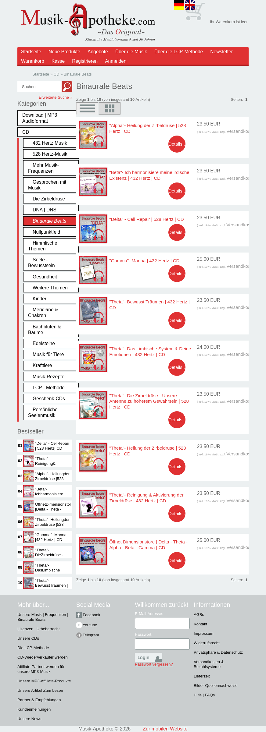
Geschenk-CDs (49, 398)
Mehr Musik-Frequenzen (43, 167)
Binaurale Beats (49, 221)
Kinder (39, 298)
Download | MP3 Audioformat (39, 117)
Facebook (88, 615)
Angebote (98, 51)
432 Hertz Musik (50, 143)
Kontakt (200, 624)
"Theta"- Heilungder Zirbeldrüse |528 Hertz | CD (52, 524)
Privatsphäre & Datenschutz (218, 652)
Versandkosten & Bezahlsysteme (209, 664)
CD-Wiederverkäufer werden (42, 657)
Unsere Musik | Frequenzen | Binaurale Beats (42, 617)
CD (25, 132)
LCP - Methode (49, 387)
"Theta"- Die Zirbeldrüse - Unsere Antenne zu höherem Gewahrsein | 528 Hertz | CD (149, 401)
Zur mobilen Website (165, 728)
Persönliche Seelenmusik (42, 412)
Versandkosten (241, 131)
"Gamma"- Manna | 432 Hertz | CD (144, 260)
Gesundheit (45, 276)
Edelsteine (44, 343)
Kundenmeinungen (34, 709)
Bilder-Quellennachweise (216, 685)
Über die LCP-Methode (178, 51)
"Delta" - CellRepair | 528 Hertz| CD (52, 446)
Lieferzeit (202, 676)
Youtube (86, 625)
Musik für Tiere (48, 354)
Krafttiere (42, 365)
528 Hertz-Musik (50, 154)
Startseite (31, 51)
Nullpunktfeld (46, 232)
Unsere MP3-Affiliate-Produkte (44, 681)
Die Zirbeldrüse (49, 198)
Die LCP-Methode (33, 647)
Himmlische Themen (42, 245)
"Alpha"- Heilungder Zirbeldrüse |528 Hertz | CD (52, 479)
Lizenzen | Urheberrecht (38, 629)
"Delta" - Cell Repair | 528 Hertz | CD (146, 219)
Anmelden (115, 61)
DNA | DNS (44, 209)
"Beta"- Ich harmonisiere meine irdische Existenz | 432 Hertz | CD (149, 175)
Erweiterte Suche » (55, 97)
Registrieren (85, 61)
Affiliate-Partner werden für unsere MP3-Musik (40, 669)
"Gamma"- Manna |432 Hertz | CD (50, 537)
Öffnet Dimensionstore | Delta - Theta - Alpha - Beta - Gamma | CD (148, 544)
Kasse (58, 61)
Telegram (87, 635)
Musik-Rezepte (48, 376)
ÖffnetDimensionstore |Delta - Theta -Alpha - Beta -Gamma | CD (54, 511)
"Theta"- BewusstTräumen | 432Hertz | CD (51, 585)
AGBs (199, 614)
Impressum (203, 633)
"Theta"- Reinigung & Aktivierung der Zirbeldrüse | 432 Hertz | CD (146, 497)
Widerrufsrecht (207, 643)
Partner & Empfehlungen (39, 700)
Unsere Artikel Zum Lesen (40, 690)
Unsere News (29, 718)
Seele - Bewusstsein (41, 262)
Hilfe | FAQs (204, 695)
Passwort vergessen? (154, 664)
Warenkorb (32, 61)
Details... (177, 144)
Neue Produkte (64, 51)
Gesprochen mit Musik (47, 184)
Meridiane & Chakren (43, 312)
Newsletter (221, 51)
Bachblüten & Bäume (44, 329)
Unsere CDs (28, 638)
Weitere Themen (50, 287)
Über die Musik (131, 51)
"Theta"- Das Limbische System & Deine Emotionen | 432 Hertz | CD (150, 351)
